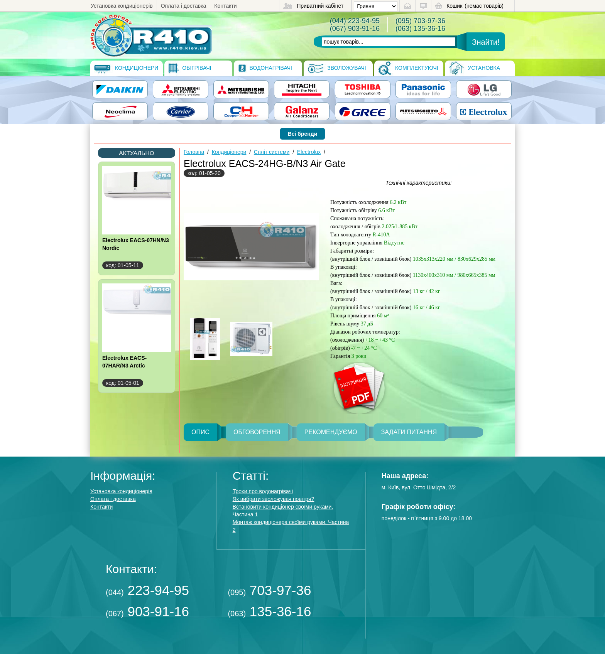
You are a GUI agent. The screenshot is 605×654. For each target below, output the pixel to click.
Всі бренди (303, 134)
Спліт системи (272, 152)
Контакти (225, 6)
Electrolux (309, 152)
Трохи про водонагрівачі (263, 491)
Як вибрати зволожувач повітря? (273, 499)
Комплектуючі (408, 68)
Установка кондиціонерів (122, 6)
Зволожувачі (337, 68)
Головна (194, 152)
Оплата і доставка (183, 6)
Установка (474, 68)
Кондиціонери (126, 68)
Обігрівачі (189, 68)
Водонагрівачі (265, 68)
